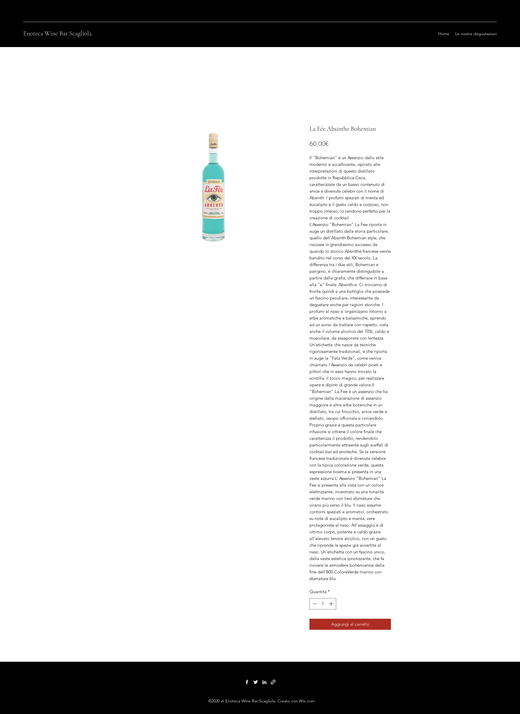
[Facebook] (247, 682)
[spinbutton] (323, 603)
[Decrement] (314, 603)
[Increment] (332, 603)
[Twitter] (256, 682)
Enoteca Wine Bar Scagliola (57, 33)
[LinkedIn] (264, 682)
